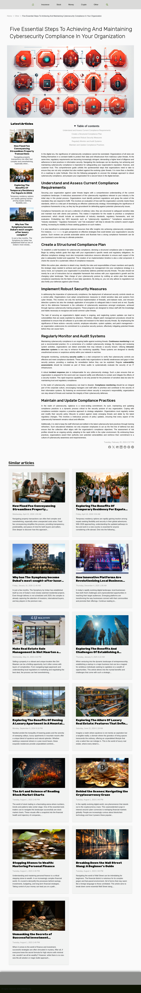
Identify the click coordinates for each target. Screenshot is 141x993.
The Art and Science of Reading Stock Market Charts (36, 793)
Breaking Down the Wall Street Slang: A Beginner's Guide (99, 864)
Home (9, 16)
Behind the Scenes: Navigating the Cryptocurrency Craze (102, 793)
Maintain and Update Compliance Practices (86, 145)
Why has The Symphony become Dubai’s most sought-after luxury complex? (22, 229)
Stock (59, 5)
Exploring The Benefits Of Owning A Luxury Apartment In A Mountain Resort (38, 723)
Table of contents (88, 126)
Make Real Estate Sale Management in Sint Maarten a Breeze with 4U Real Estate (35, 652)
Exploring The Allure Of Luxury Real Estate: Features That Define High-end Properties (101, 723)
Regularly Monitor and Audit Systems (87, 141)
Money (71, 5)
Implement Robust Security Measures (87, 138)
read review (57, 232)
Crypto (84, 5)
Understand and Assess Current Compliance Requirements (87, 130)
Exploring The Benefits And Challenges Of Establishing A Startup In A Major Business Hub (100, 652)
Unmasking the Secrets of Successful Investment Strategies (32, 938)
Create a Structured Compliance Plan (87, 134)
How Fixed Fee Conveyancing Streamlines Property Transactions (22, 150)
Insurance (45, 5)
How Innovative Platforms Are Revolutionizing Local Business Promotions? (99, 581)
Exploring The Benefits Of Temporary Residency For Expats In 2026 (22, 189)
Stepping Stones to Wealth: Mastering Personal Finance (34, 864)
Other (96, 5)
